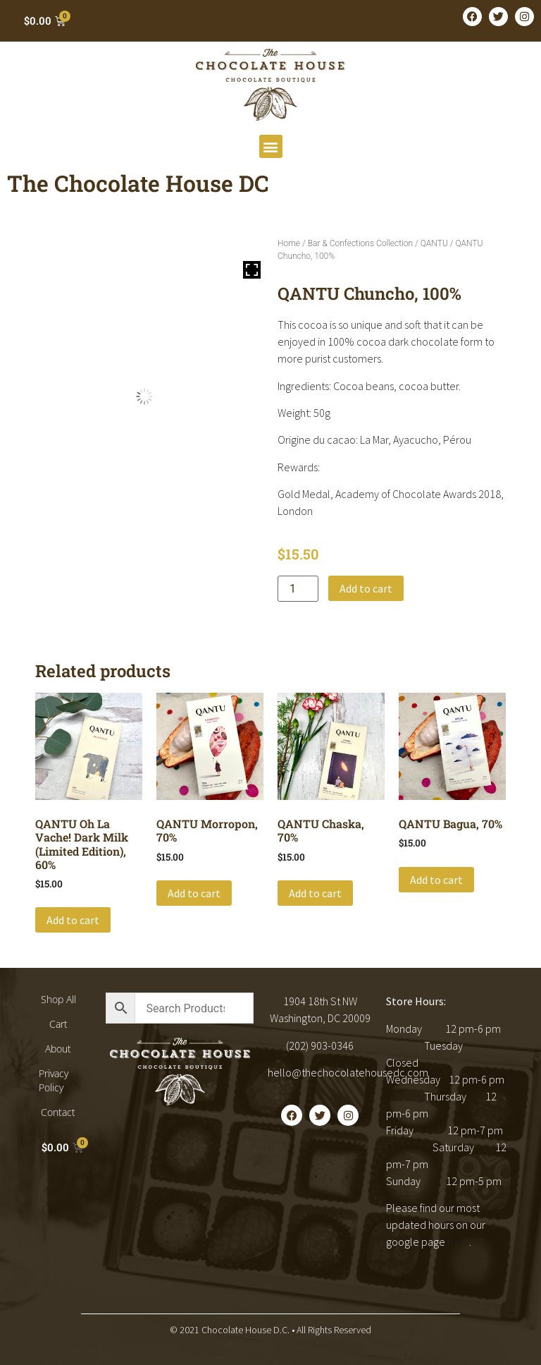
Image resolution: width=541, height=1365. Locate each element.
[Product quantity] (298, 589)
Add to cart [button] (72, 920)
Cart (58, 1024)
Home (289, 243)
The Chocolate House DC (138, 183)
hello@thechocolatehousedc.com (348, 1072)
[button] (270, 146)
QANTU (434, 243)
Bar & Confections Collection (360, 243)
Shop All (58, 999)
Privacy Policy (53, 1080)
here (458, 1241)
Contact (58, 1112)
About (58, 1048)
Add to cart (366, 588)
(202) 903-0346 (320, 1045)
